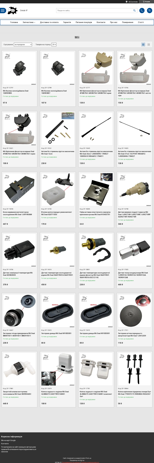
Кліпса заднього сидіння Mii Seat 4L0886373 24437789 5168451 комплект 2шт (96, 394)
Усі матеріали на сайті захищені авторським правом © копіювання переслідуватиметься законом (18, 449)
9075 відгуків (133, 2)
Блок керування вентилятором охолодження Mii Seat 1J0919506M (17, 213)
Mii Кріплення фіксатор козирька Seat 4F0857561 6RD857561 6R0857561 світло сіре (134, 93)
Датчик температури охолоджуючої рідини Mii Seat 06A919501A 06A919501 (57, 274)
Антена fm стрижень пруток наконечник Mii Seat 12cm (57, 152)
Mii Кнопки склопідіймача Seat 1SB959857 (54, 92)
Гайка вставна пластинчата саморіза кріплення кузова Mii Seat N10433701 (95, 213)
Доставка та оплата (49, 22)
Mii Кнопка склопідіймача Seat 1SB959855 (15, 92)
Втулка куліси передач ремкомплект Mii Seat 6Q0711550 (56, 213)
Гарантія (67, 22)
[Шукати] (134, 10)
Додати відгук (149, 10)
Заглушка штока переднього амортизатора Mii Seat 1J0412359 (132, 334)
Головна (14, 22)
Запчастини (28, 22)
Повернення (127, 22)
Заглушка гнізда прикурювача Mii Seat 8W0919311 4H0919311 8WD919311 (19, 334)
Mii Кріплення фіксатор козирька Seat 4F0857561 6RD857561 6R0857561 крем (95, 92)
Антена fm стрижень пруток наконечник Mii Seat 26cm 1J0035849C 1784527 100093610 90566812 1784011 (96, 153)
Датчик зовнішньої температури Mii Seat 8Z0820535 (18, 274)
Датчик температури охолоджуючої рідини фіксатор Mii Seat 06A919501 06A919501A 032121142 (95, 275)
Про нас (113, 22)
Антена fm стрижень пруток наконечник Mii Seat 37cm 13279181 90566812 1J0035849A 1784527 (134, 153)
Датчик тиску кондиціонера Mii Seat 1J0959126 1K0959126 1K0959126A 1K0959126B (133, 275)
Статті (141, 22)
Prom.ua (88, 458)
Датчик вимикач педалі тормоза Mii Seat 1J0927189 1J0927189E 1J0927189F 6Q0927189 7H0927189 (134, 214)
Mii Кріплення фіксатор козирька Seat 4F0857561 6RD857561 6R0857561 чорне (19, 152)
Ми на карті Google (8, 440)
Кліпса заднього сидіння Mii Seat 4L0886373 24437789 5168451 (55, 393)
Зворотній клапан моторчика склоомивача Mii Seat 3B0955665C (17, 393)
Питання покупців (84, 22)
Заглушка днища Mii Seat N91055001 (56, 333)
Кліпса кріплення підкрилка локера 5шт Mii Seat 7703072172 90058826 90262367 (134, 393)
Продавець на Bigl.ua (77, 460)
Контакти (101, 22)
